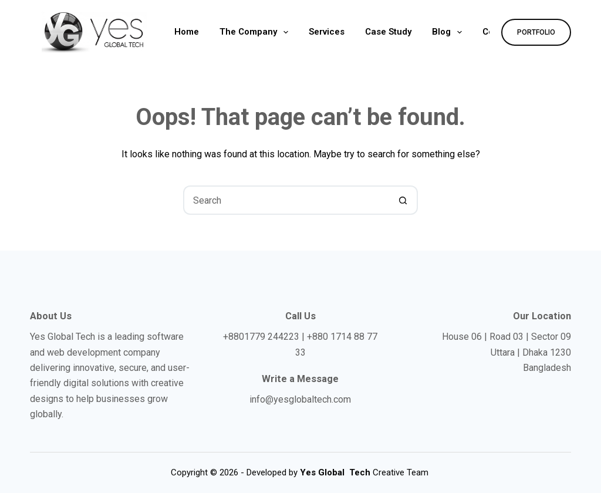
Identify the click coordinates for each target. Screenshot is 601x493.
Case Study (388, 31)
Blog (449, 32)
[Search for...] (286, 200)
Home (186, 31)
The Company (256, 32)
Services (327, 31)
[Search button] (403, 200)
